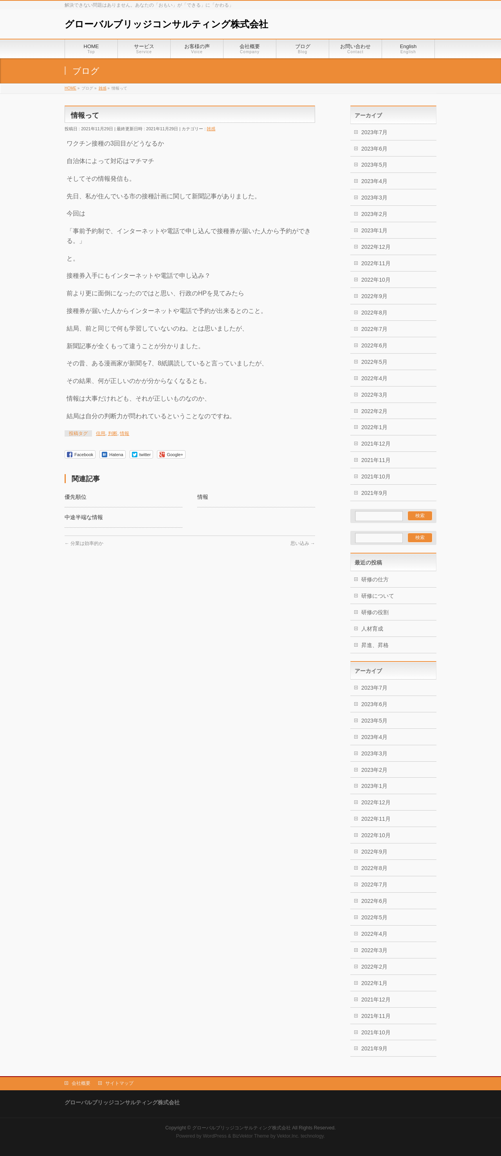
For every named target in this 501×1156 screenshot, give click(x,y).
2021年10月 (376, 476)
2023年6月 (374, 149)
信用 (100, 433)
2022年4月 (374, 378)
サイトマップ (119, 1083)
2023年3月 (374, 197)
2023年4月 (374, 181)
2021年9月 (374, 493)
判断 (112, 433)
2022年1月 (374, 427)
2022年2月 (374, 411)
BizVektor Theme (250, 1136)
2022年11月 (376, 263)
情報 (124, 433)
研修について (377, 596)
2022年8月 (374, 312)
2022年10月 (376, 280)
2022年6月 (374, 345)
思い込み (302, 543)
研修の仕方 (375, 579)
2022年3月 (374, 395)
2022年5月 (374, 362)
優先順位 (76, 497)
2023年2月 (374, 214)
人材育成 (372, 629)
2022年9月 (374, 296)
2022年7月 (374, 329)
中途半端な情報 (84, 517)
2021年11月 (376, 460)
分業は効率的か (84, 543)
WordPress (215, 1136)
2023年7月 (374, 132)
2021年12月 (376, 443)
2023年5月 (374, 165)
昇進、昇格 (375, 645)
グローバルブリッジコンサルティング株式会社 (166, 24)
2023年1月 (374, 230)
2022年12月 (376, 247)
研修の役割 (375, 612)
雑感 (211, 128)
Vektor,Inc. (288, 1136)
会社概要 (81, 1083)
